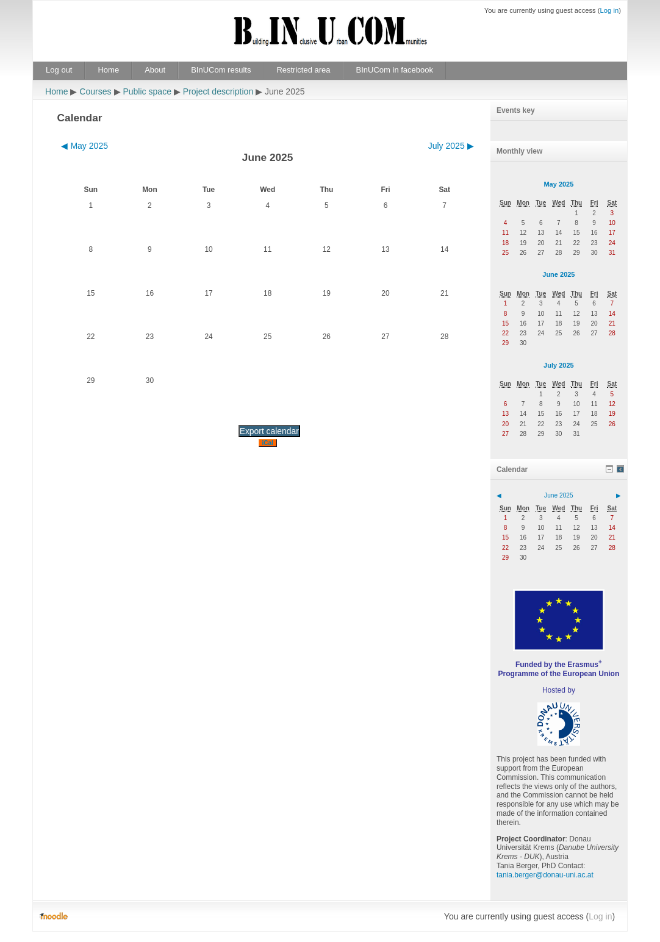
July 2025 (558, 365)
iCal (267, 443)
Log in (609, 10)
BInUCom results (221, 69)
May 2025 (558, 184)
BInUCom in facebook (394, 69)
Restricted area (303, 69)
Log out (59, 69)
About (155, 69)
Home (108, 69)
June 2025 (558, 274)
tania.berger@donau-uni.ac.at (545, 875)
